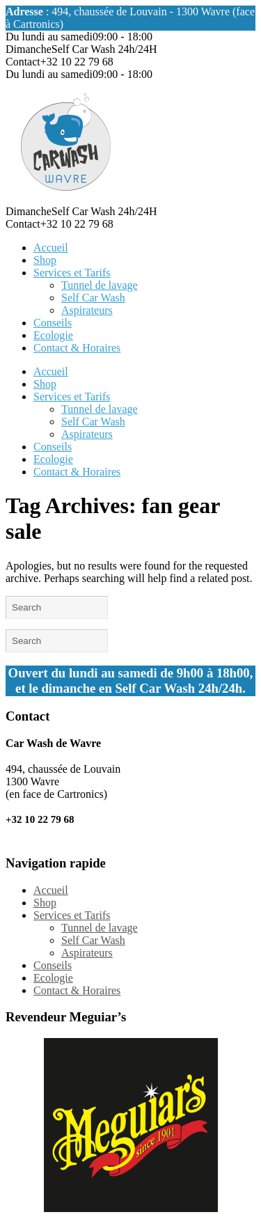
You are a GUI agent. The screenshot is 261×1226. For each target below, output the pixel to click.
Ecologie (53, 335)
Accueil (50, 247)
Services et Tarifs (72, 272)
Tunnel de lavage (99, 285)
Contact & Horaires (76, 348)
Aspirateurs (87, 310)
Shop (44, 260)
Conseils (52, 323)
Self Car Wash (93, 298)
